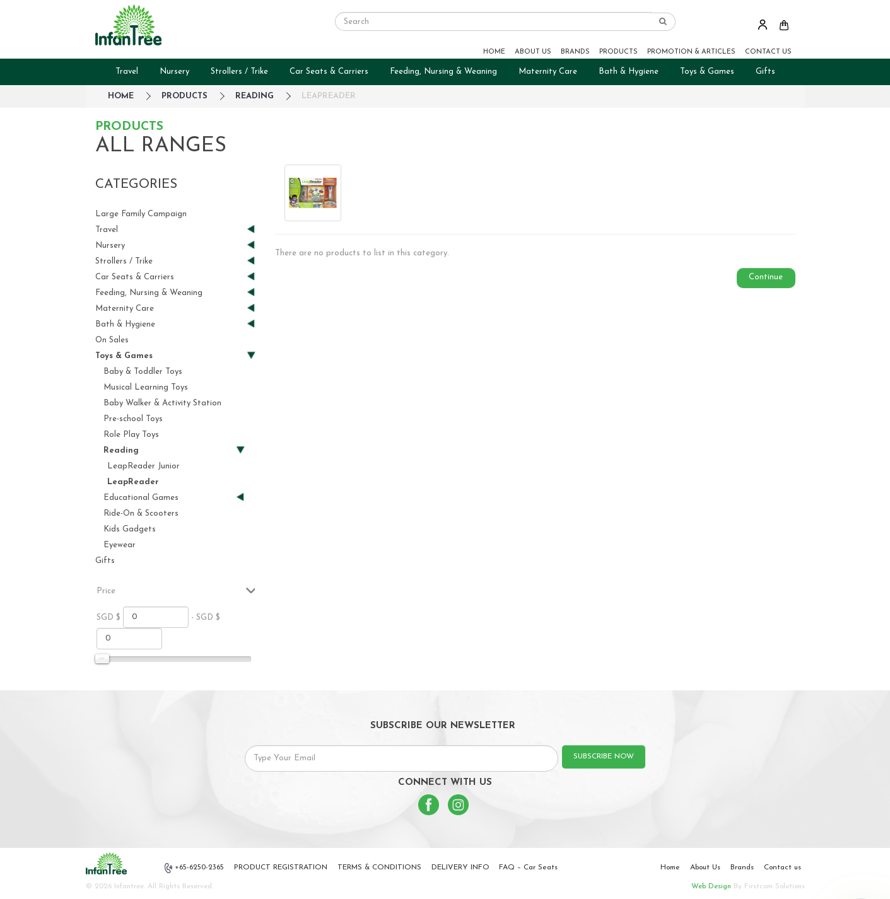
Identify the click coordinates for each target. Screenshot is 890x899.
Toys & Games (707, 71)
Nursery (174, 71)
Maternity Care (547, 71)
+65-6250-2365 (194, 868)
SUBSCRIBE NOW (603, 756)
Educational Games (169, 497)
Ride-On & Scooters (141, 513)
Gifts (765, 71)
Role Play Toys (131, 435)
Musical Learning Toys (145, 387)
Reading (254, 96)
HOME (494, 52)
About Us (705, 867)
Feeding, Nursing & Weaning (443, 71)
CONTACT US (768, 52)
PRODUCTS (618, 52)
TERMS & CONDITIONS (379, 867)
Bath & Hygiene (629, 71)
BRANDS (575, 52)
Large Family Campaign (141, 214)
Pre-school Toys (133, 419)
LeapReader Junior (143, 466)
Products (184, 96)
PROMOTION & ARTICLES (691, 52)
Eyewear (119, 545)
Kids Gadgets (129, 529)
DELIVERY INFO (460, 867)
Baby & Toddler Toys (142, 372)
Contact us (782, 867)
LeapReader (329, 96)
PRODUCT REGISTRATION (280, 867)
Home (670, 867)
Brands (742, 867)
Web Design (711, 886)
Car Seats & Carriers (329, 71)
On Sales (112, 340)
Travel (126, 71)
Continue (766, 277)
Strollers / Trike (239, 71)
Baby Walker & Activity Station (162, 403)
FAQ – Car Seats (528, 867)
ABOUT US (533, 52)
